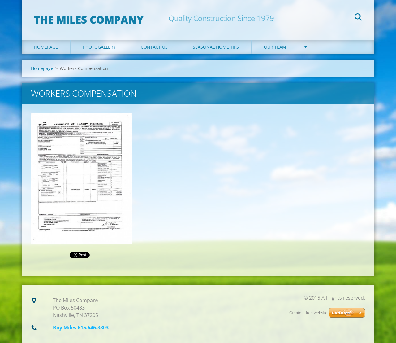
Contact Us (154, 47)
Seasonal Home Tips (216, 47)
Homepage (46, 47)
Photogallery (99, 47)
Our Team (275, 47)
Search (358, 18)
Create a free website (308, 312)
